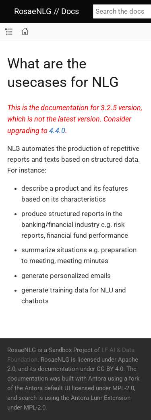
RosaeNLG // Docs (46, 11)
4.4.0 (57, 131)
